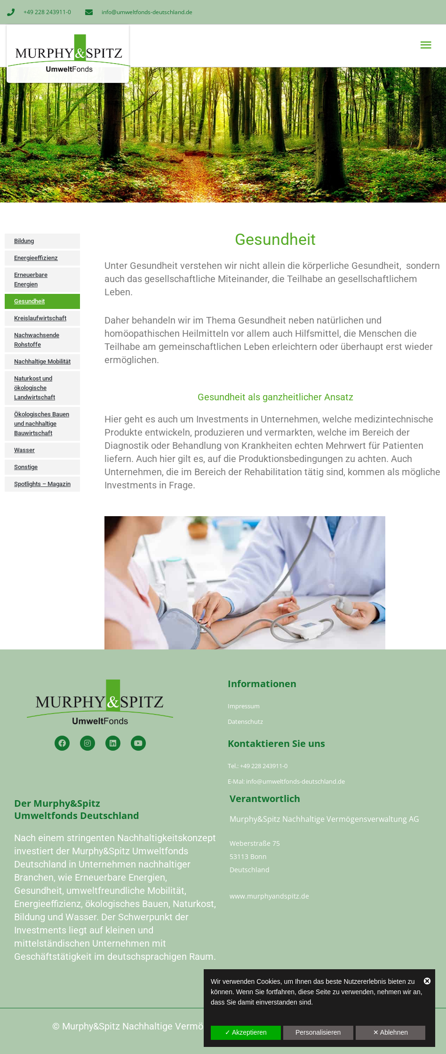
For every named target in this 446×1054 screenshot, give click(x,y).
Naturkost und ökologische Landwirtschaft (34, 388)
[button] (328, 45)
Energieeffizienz (36, 257)
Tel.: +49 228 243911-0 (257, 766)
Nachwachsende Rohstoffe (36, 340)
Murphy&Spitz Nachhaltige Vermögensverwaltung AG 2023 (185, 1026)
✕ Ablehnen (390, 1032)
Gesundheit (29, 301)
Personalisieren (318, 1032)
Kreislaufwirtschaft (40, 318)
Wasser (24, 450)
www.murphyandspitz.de (269, 896)
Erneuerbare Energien (31, 279)
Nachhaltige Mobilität (42, 361)
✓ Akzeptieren (246, 1032)
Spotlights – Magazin (42, 483)
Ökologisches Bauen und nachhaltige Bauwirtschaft (41, 424)
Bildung (24, 240)
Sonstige (26, 466)
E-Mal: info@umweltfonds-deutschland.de (286, 781)
